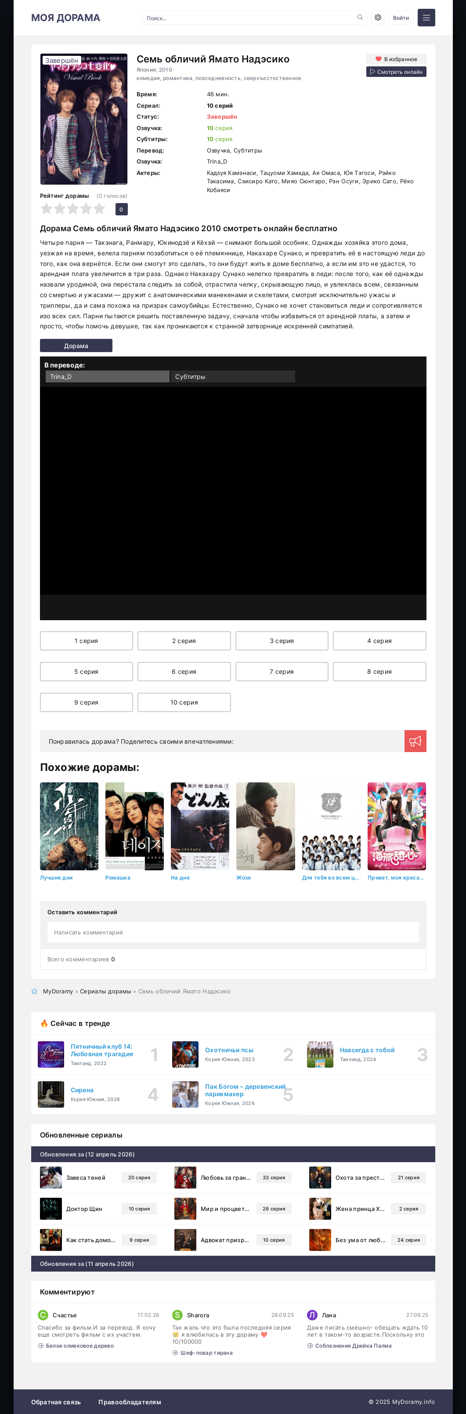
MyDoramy (58, 990)
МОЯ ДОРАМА (66, 17)
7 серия (282, 671)
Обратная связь (56, 1401)
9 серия (86, 702)
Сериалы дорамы (105, 990)
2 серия (184, 640)
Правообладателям (129, 1401)
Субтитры (190, 376)
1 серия (86, 640)
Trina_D (61, 376)
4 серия (379, 640)
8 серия (379, 671)
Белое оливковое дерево (76, 1345)
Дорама (56, 345)
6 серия (184, 671)
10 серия (184, 702)
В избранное (400, 58)
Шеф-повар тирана (203, 1352)
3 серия (282, 640)
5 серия (86, 671)
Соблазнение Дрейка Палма (349, 1345)
